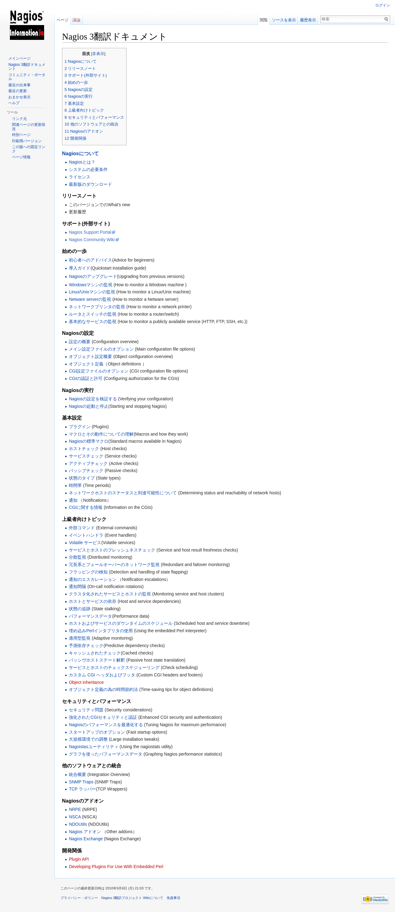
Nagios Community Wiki (92, 239)
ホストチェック (84, 448)
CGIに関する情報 (85, 507)
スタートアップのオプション (97, 732)
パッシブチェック (86, 470)
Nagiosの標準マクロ (88, 441)
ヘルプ (13, 103)
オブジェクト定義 (86, 363)
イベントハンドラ (86, 535)
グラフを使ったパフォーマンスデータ (105, 754)
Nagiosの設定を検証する (93, 398)
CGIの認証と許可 (85, 378)
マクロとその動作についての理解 (101, 434)
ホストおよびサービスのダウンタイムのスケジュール (121, 623)
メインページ (19, 58)
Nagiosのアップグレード (93, 276)
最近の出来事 (19, 85)
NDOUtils (78, 824)
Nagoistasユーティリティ (93, 746)
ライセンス (79, 176)
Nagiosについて (80, 153)
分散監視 (77, 557)
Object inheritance (86, 682)
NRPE (75, 809)
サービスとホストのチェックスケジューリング (114, 667)
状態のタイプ (82, 477)
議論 (77, 20)
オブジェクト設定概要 (91, 356)
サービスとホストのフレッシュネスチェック (112, 550)
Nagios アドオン (85, 831)
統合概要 (77, 774)
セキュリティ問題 (86, 709)
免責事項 (173, 898)
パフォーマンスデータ (90, 616)
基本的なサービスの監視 (92, 321)
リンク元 (19, 119)
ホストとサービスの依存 (92, 601)
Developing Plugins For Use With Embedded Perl (116, 866)
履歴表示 (308, 20)
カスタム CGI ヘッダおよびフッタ (102, 674)
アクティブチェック (88, 463)
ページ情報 (21, 157)
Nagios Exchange (86, 838)
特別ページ (21, 135)
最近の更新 (17, 91)
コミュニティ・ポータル (26, 77)
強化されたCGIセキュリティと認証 (103, 717)
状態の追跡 (79, 608)
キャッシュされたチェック (95, 652)
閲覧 (264, 20)
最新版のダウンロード (90, 184)
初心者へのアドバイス (90, 260)
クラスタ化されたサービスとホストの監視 (110, 593)
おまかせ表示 (19, 97)
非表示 (98, 54)
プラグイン (79, 426)
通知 (73, 500)
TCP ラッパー (82, 788)
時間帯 (75, 485)
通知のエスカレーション (92, 579)
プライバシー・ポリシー (79, 898)
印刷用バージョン (27, 141)
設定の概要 (80, 341)
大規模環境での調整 (88, 739)
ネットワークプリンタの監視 (97, 306)
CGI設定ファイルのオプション (98, 371)
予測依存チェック (86, 645)
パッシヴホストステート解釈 (97, 660)
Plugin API (79, 859)
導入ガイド (79, 268)
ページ (62, 20)
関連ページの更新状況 (28, 126)
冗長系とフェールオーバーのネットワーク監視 (114, 564)
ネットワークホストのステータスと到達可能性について (123, 492)
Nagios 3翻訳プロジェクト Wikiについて (132, 898)
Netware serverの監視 (90, 299)
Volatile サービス (85, 542)
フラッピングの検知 (88, 571)
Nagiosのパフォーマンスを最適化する (106, 724)
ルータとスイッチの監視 (92, 314)
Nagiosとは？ (82, 162)
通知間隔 (77, 586)
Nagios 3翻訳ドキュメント (26, 66)
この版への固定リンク (28, 149)
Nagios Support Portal (90, 232)
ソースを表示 (284, 20)
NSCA (75, 816)
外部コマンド (82, 527)
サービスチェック (86, 456)
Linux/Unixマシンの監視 (92, 291)
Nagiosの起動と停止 (88, 406)
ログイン (382, 5)
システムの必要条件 (88, 169)
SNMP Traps (81, 781)
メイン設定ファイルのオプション (101, 349)
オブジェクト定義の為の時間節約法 (103, 689)
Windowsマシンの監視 (90, 284)
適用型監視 (79, 638)
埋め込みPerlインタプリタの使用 (101, 630)
